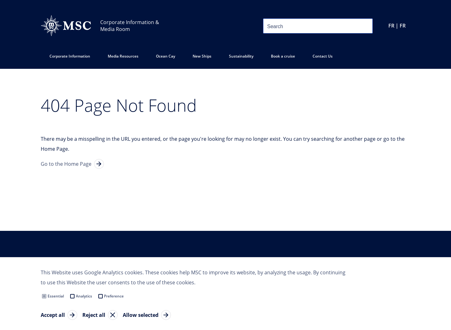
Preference (114, 296)
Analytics (84, 296)
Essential (56, 296)
